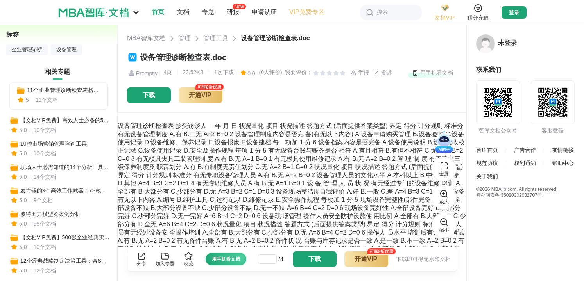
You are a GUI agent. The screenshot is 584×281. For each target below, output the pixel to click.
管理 (184, 38)
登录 (514, 12)
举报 (359, 73)
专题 (208, 12)
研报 (233, 11)
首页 (158, 12)
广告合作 (525, 150)
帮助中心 (563, 163)
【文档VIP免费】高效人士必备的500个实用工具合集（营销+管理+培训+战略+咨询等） (65, 120)
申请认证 (264, 12)
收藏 (188, 259)
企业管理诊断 (27, 49)
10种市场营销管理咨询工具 (53, 143)
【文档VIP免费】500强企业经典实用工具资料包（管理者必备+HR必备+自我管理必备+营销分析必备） (65, 237)
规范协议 (487, 163)
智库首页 (487, 150)
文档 (183, 12)
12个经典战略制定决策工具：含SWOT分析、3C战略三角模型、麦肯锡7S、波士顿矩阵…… (65, 261)
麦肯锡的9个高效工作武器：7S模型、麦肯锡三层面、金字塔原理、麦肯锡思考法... (65, 190)
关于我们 (487, 176)
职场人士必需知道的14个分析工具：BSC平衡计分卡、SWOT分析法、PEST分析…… (65, 167)
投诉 (382, 73)
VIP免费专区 (306, 12)
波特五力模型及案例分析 (50, 214)
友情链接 (563, 150)
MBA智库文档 (146, 38)
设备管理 (66, 49)
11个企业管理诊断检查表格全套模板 (64, 90)
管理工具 (215, 38)
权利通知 (525, 163)
